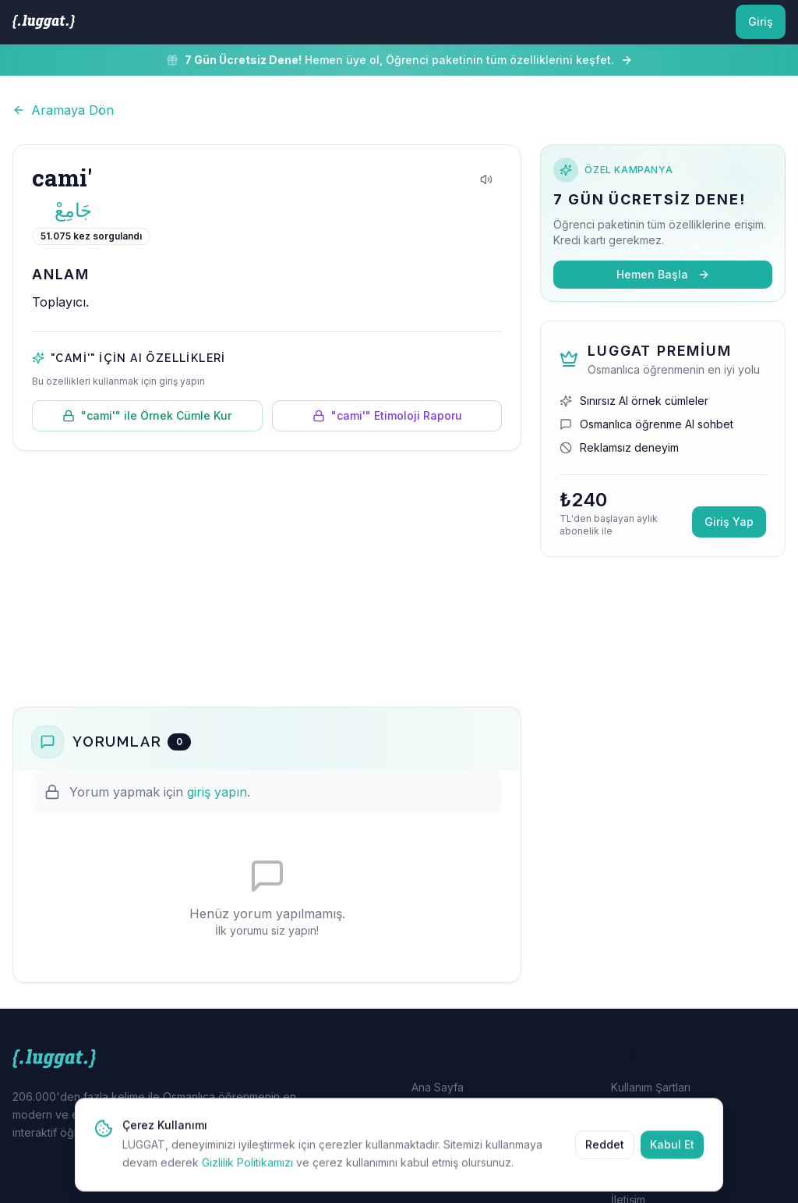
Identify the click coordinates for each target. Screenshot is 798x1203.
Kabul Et (672, 1158)
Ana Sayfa (437, 1087)
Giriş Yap (729, 521)
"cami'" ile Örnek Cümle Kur (146, 415)
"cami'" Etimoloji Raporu (387, 415)
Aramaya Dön (63, 110)
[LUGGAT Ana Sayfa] (43, 21)
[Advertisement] (266, 579)
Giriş (760, 21)
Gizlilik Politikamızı (247, 1176)
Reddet (604, 1158)
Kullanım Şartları (650, 1087)
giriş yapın (217, 792)
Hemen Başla (663, 274)
